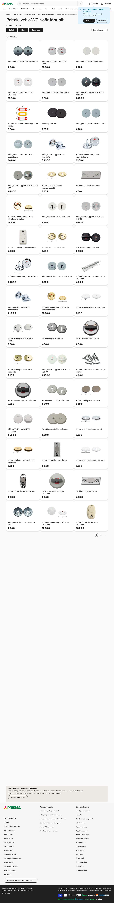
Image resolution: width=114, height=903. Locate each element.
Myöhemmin (102, 20)
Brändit (79, 815)
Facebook (80, 842)
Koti (53, 9)
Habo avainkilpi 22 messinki (54, 248)
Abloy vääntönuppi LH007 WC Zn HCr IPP (90, 218)
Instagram (81, 846)
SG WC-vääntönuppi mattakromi (22, 400)
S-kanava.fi (81, 870)
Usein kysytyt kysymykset (49, 811)
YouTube (80, 850)
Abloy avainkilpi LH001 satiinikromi (57, 276)
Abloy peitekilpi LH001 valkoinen (90, 61)
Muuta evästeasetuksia (48, 831)
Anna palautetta (19, 798)
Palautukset (8, 834)
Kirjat (47, 9)
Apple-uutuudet (82, 831)
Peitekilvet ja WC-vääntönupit (67, 14)
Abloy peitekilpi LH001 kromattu (55, 92)
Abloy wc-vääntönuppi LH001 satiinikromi (20, 156)
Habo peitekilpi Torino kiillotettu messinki (21, 461)
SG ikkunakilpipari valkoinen (88, 186)
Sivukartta (8, 874)
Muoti (60, 9)
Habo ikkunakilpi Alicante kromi (21, 491)
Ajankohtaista (13, 9)
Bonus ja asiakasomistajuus (50, 823)
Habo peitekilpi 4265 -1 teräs (88, 400)
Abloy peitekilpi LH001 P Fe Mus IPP (23, 61)
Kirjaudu (89, 20)
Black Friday (80, 823)
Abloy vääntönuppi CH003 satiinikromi (19, 309)
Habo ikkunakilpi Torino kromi (54, 460)
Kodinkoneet (37, 9)
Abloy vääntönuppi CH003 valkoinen (19, 430)
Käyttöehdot (8, 862)
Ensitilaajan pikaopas (12, 826)
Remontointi (18, 14)
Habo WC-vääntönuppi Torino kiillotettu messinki (20, 218)
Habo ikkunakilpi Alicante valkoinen (87, 523)
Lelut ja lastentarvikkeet (73, 9)
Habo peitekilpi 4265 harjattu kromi (20, 340)
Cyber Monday (81, 827)
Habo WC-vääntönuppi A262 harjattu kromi (88, 156)
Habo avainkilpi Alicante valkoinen (90, 460)
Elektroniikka (25, 9)
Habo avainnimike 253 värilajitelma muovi (23, 125)
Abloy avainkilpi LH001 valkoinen (56, 217)
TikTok (79, 854)
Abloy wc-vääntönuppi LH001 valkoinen (20, 94)
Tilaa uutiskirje (82, 838)
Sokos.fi (80, 866)
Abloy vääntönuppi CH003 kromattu (53, 156)
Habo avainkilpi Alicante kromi (89, 429)
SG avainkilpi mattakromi (52, 338)
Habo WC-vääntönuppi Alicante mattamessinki (55, 309)
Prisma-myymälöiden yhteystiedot (53, 819)
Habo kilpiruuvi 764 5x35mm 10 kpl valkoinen (90, 277)
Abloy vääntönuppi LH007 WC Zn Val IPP (56, 371)
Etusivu (8, 14)
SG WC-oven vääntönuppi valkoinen (53, 492)
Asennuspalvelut (10, 854)
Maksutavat (8, 850)
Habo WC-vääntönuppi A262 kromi (23, 276)
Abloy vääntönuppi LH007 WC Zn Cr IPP (23, 187)
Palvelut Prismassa (47, 827)
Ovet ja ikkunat (30, 14)
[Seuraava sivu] (105, 535)
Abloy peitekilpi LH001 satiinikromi (91, 123)
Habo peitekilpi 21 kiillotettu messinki (20, 371)
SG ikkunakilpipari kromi (86, 491)
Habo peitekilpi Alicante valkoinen (90, 307)
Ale (5, 9)
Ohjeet (6, 822)
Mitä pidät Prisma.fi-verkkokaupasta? (21, 880)
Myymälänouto (9, 830)
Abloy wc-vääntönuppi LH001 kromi (54, 63)
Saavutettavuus (9, 870)
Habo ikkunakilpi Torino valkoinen (22, 248)
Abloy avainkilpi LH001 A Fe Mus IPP (21, 523)
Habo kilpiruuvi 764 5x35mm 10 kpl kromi (90, 371)
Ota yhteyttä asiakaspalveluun (51, 815)
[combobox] (47, 3)
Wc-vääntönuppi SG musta (87, 248)
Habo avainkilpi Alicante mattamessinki (52, 187)
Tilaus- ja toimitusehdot (12, 858)
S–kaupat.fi (81, 862)
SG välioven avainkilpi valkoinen (55, 400)
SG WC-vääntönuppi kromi (87, 338)
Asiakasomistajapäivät (84, 819)
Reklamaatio (8, 838)
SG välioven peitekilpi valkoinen (55, 429)
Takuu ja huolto (9, 842)
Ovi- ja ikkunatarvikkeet (46, 14)
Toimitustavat (9, 846)
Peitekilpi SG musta (50, 123)
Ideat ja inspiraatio (83, 811)
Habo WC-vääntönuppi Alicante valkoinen (55, 523)
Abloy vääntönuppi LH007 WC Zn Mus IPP (90, 94)
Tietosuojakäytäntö (11, 866)
